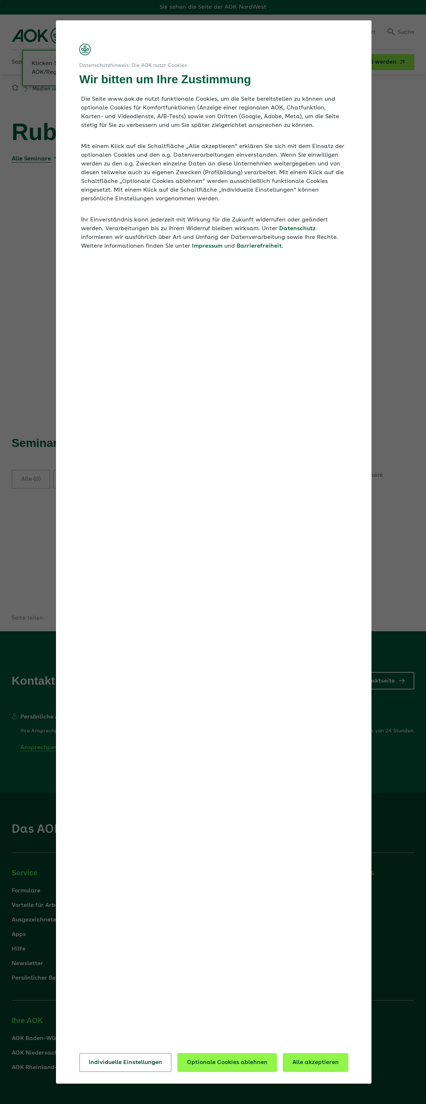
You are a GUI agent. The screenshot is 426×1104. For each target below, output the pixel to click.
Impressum (207, 246)
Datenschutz (297, 229)
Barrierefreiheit (259, 246)
